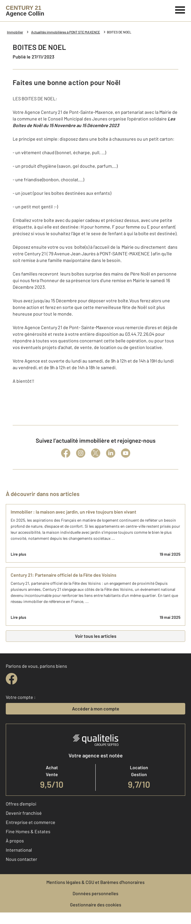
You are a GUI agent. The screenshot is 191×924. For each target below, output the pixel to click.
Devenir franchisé (24, 813)
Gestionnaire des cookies (95, 904)
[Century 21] (25, 10)
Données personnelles (95, 893)
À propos (15, 840)
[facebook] (11, 678)
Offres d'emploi (21, 803)
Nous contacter (21, 859)
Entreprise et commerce (30, 822)
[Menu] (180, 9)
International (19, 850)
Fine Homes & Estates (28, 831)
